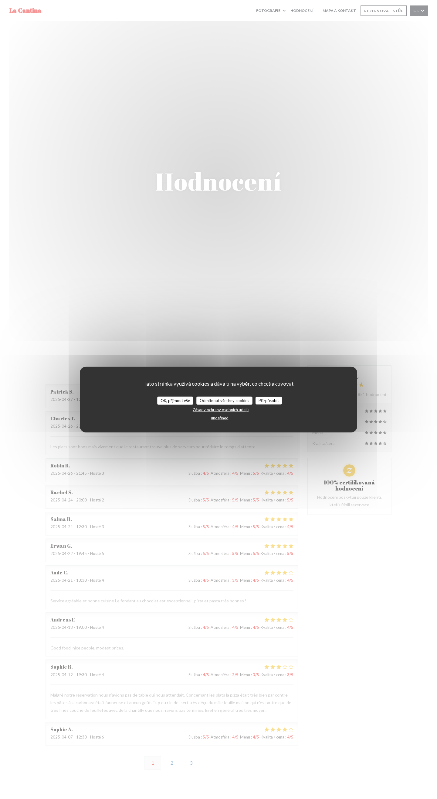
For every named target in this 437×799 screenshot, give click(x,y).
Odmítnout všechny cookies (224, 400)
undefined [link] (220, 417)
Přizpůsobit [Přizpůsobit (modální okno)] (269, 400)
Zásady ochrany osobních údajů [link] (221, 409)
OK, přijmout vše (175, 400)
